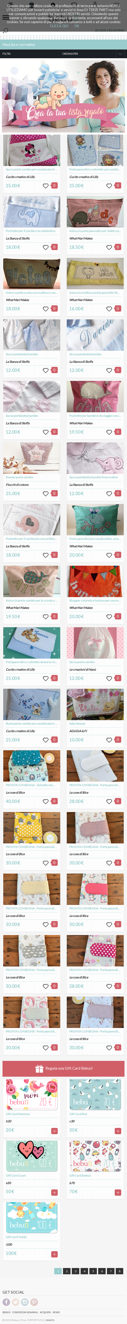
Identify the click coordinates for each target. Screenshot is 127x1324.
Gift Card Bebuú (80, 1175)
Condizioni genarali (25, 1312)
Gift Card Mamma (18, 1114)
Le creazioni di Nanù (82, 669)
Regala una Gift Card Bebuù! (64, 1068)
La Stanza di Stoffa (17, 238)
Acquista (45, 1312)
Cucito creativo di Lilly (20, 177)
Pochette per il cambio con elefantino (30, 231)
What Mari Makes (17, 300)
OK (76, 26)
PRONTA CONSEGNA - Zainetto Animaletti (34, 785)
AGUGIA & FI (78, 731)
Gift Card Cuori (16, 1175)
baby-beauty (77, 723)
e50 (8, 1183)
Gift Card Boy (78, 1114)
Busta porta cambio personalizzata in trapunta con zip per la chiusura (51, 723)
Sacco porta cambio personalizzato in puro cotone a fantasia (45, 169)
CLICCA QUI (59, 26)
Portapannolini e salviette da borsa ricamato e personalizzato (46, 662)
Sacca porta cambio (82, 662)
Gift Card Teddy (16, 1237)
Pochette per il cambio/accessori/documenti (35, 539)
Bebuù (7, 1312)
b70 (72, 1183)
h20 (8, 1121)
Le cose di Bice (15, 792)
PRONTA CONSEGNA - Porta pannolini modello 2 (38, 847)
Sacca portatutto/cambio (22, 354)
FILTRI (7, 53)
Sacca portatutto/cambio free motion (93, 477)
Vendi (56, 1312)
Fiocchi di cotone (17, 485)
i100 (9, 1244)
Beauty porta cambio (19, 477)
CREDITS (50, 1320)
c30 (71, 1121)
